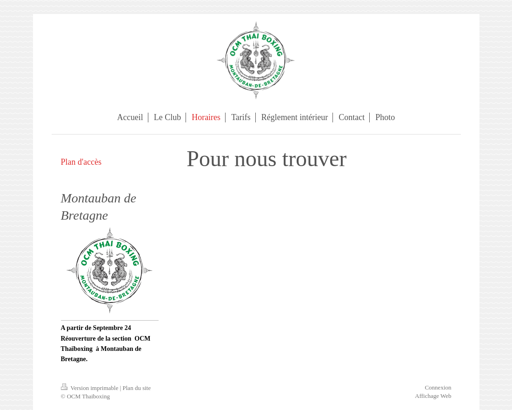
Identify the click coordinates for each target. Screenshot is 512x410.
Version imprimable (90, 387)
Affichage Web (433, 395)
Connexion (438, 387)
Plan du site (137, 387)
